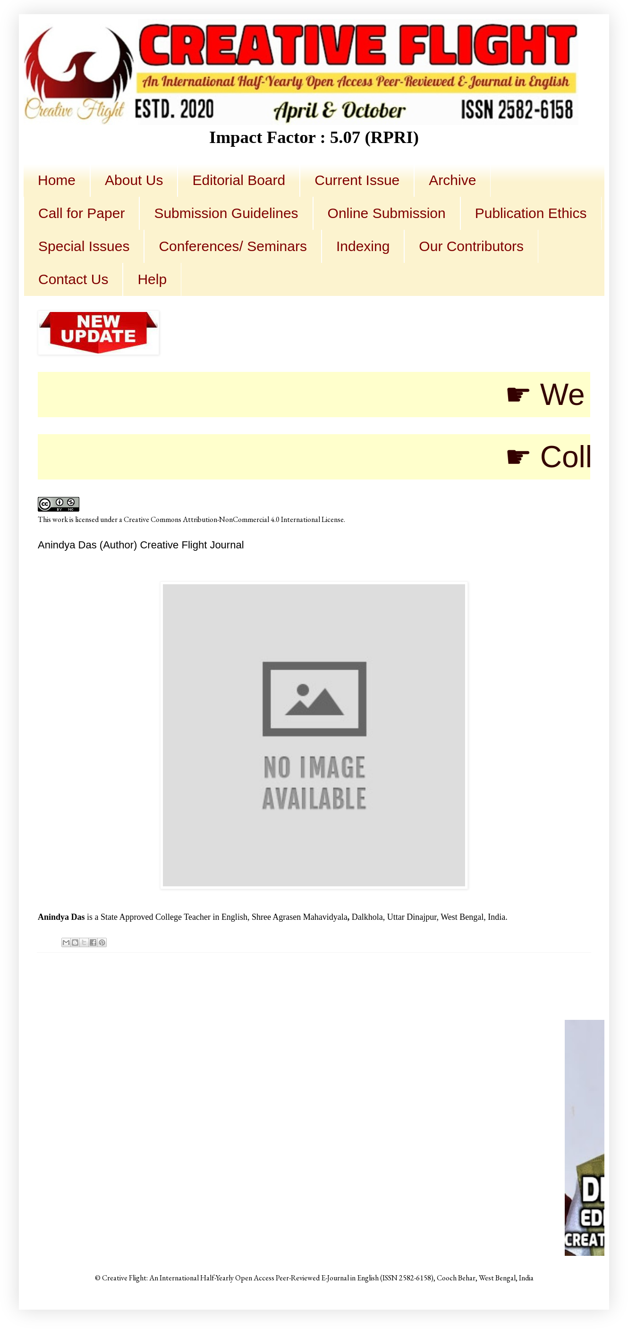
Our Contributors (471, 246)
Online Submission (387, 213)
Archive (452, 180)
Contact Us (73, 279)
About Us (134, 180)
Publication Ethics (531, 213)
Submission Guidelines (226, 213)
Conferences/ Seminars (232, 246)
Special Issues (83, 246)
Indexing (363, 246)
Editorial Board (238, 180)
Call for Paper (81, 213)
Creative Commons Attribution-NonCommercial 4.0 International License (234, 519)
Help (152, 279)
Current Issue (356, 180)
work (60, 519)
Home (57, 180)
